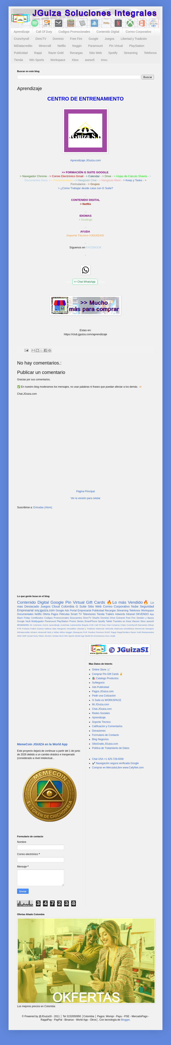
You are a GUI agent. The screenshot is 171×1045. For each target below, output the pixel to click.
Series (80, 621)
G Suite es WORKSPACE (106, 700)
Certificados (37, 618)
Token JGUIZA (45, 636)
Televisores (89, 614)
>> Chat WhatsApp (85, 281)
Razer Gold (55, 53)
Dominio (58, 38)
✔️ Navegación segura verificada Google (115, 763)
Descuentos (76, 618)
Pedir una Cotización (104, 695)
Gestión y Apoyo (145, 618)
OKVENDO (142, 614)
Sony (35, 636)
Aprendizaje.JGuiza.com (85, 160)
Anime (45, 625)
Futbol (33, 628)
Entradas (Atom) (42, 507)
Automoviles (75, 625)
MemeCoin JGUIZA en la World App (42, 744)
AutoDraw (64, 625)
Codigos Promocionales (74, 31)
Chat (108, 625)
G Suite (81, 606)
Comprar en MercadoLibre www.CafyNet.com (118, 767)
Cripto (123, 625)
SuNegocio (98, 682)
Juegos (109, 38)
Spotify (113, 53)
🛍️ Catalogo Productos (105, 678)
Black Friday (23, 618)
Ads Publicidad (100, 687)
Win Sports (36, 60)
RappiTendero (123, 632)
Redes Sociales (101, 713)
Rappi (38, 53)
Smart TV (76, 614)
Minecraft (45, 45)
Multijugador (37, 621)
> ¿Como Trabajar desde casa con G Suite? (85, 188)
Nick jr (50, 632)
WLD (61, 636)
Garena (40, 628)
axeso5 (89, 60)
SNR (24, 636)
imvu (104, 60)
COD (91, 625)
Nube (134, 606)
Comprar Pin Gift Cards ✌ (107, 674)
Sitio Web (95, 53)
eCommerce (99, 636)
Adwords (120, 614)
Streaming (130, 53)
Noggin (77, 45)
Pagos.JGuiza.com (103, 691)
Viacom (136, 621)
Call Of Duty (44, 31)
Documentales (25, 614)
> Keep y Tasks (132, 180)
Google (93, 38)
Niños (62, 632)
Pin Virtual (116, 45)
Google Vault (24, 621)
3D (31, 625)
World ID (89, 636)
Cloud (56, 606)
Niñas (56, 632)
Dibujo (151, 625)
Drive (112, 618)
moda (112, 636)
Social (29, 636)
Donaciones (99, 730)
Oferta (46, 614)
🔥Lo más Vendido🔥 (128, 602)
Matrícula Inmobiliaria (124, 628)
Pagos (54, 614)
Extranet (120, 618)
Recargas (76, 53)
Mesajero (150, 628)
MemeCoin (139, 628)
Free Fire (76, 38)
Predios (91, 632)
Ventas (55, 636)
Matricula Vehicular (105, 628)
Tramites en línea (122, 621)
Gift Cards (95, 602)
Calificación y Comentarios (107, 726)
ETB (19, 628)
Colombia (67, 606)
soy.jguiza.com (45, 610)
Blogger (125, 1019)
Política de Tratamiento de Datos (110, 748)
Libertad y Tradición (134, 38)
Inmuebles (71, 628)
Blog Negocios (100, 739)
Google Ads (62, 610)
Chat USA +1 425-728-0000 (108, 758)
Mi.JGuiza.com (100, 704)
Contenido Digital (107, 31)
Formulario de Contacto (105, 735)
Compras (115, 625)
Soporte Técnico (101, 721)
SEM (19, 636)
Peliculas (64, 614)
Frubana (25, 628)
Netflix (61, 45)
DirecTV (40, 38)
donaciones (23, 625)
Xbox (75, 60)
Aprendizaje (21, 31)
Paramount (95, 45)
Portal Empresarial (80, 610)
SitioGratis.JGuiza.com (105, 743)
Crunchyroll (21, 38)
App (152, 614)
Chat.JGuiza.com (102, 708)
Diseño (96, 618)
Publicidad (21, 53)
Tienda (18, 60)
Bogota (85, 625)
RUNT (107, 632)
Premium (100, 632)
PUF (85, 632)
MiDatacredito (23, 45)
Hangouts (61, 628)
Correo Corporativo (138, 31)
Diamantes (142, 625)
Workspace (57, 60)
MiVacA (33, 632)
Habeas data (50, 628)
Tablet (109, 621)
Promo (72, 621)
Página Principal (85, 491)
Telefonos (150, 53)
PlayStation (136, 45)
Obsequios (78, 632)
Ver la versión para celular (85, 498)
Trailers (110, 614)
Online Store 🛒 (101, 669)
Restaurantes (148, 632)
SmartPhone (90, 621)
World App (79, 636)
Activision (37, 625)
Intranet (130, 614)
